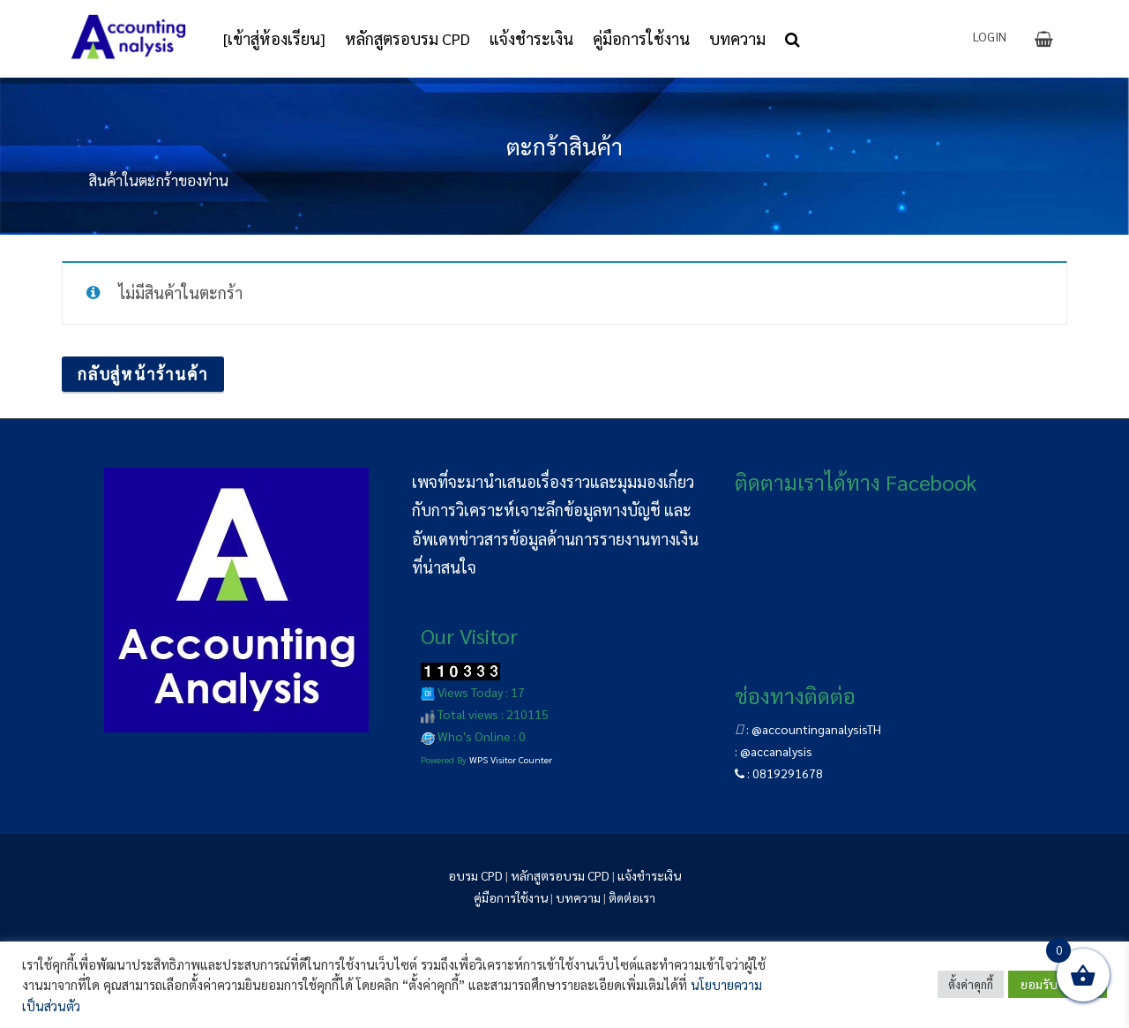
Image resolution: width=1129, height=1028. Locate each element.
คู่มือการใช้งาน (511, 897)
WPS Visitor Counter (510, 759)
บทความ (578, 897)
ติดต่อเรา (632, 897)
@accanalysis (776, 751)
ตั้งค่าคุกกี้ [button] (970, 984)
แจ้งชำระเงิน (649, 875)
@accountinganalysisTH (816, 729)
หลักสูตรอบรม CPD (560, 875)
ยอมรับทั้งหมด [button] (1058, 984)
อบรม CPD (475, 875)
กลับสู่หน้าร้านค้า (143, 374)
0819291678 (787, 773)
